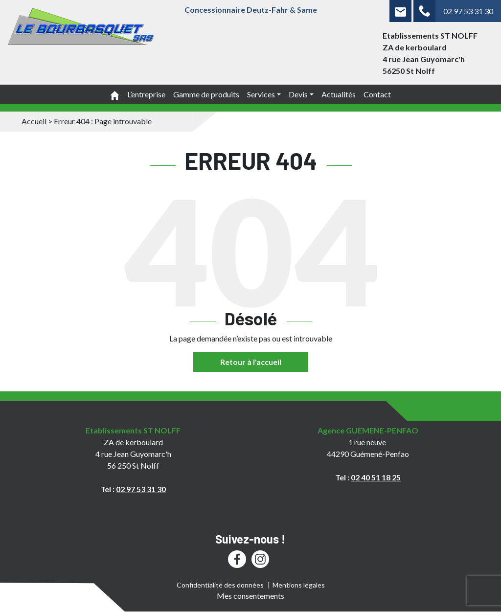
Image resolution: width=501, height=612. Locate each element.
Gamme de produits (206, 94)
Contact (377, 94)
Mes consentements (250, 595)
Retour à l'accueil (250, 361)
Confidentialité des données (220, 585)
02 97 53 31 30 (468, 11)
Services (261, 94)
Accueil (34, 121)
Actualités (338, 94)
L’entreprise (146, 94)
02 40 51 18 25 (376, 477)
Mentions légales (299, 585)
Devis (298, 94)
